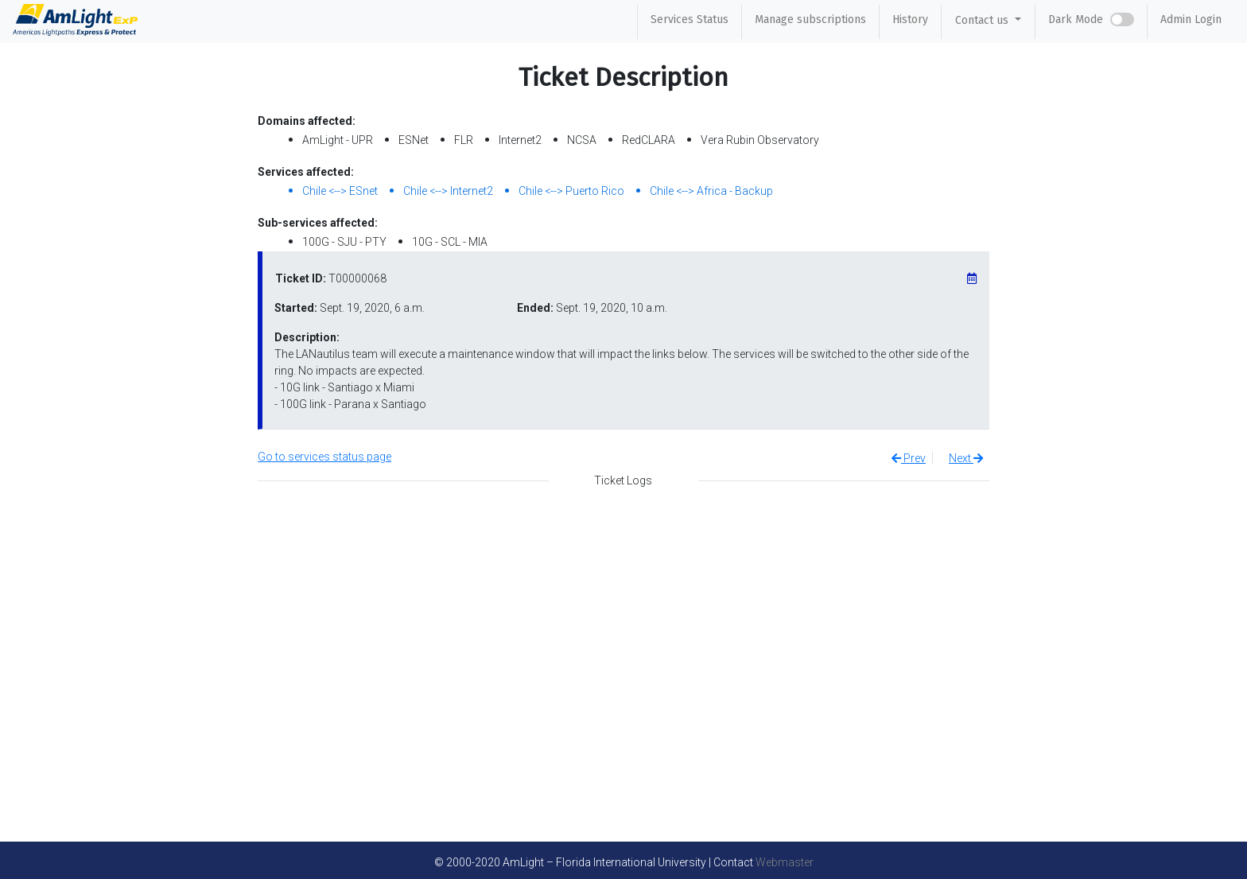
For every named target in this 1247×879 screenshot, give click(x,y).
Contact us (983, 20)
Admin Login (1191, 19)
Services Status (689, 19)
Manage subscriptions (810, 19)
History (910, 19)
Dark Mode (1075, 19)
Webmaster (785, 862)
